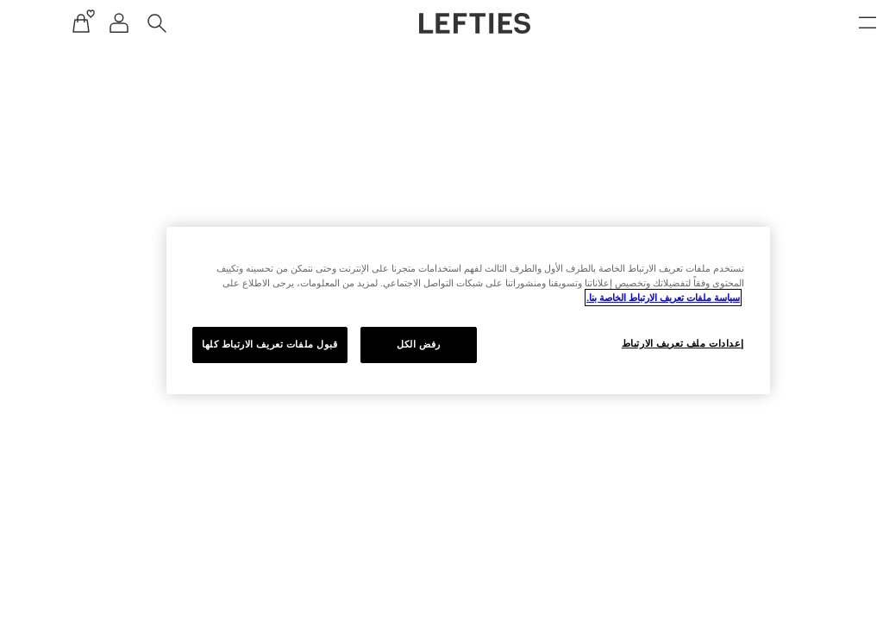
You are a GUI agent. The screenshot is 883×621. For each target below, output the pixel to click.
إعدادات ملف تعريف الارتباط (650, 343)
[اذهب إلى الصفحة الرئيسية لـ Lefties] (442, 23)
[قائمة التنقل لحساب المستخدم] (86, 23)
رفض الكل (386, 344)
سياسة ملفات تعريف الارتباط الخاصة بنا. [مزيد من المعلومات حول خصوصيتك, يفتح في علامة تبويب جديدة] (630, 297)
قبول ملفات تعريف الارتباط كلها (237, 344)
